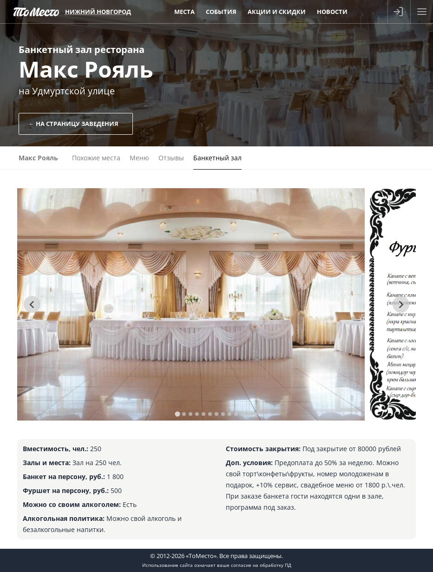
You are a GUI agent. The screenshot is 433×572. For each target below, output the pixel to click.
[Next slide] (401, 304)
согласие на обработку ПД (261, 565)
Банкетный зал (217, 157)
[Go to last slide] (32, 304)
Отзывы (171, 157)
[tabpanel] (191, 304)
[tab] (177, 413)
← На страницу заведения (73, 123)
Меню (139, 157)
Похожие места (96, 157)
